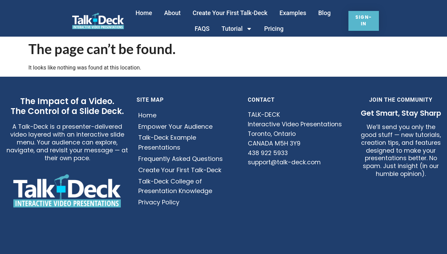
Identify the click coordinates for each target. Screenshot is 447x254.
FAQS (200, 28)
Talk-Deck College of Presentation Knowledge (175, 186)
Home (142, 12)
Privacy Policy (158, 202)
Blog (323, 12)
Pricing (272, 28)
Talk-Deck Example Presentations (167, 142)
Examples (291, 12)
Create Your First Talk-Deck (228, 12)
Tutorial (235, 28)
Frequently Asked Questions (180, 158)
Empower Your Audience (175, 126)
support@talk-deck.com (284, 162)
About (171, 12)
